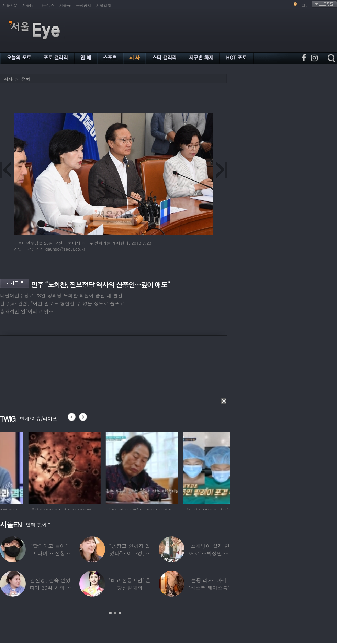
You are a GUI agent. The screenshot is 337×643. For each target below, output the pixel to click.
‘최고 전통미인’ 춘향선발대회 (129, 584)
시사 (8, 79)
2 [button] (115, 613)
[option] (36, 467)
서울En (65, 5)
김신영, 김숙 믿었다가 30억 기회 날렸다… (50, 587)
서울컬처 (103, 5)
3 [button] (120, 613)
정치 (25, 79)
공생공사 (83, 5)
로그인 (303, 5)
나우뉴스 (46, 5)
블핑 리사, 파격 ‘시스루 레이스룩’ (209, 584)
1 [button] (110, 613)
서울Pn (28, 5)
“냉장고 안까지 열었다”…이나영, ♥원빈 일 (129, 553)
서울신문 (10, 5)
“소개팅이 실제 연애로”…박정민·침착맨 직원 (208, 553)
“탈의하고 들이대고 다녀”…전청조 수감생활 (50, 553)
